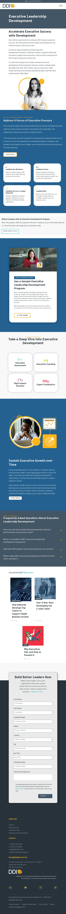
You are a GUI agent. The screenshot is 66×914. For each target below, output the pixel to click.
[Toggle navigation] (61, 6)
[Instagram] (40, 887)
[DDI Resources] (55, 887)
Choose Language (35, 1)
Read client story (10, 231)
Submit (45, 796)
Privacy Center (14, 904)
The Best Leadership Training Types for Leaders (25, 862)
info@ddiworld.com (16, 850)
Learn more (10, 154)
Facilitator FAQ (14, 830)
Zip (15, 744)
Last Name (18, 708)
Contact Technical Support (18, 852)
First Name (18, 699)
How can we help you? (22, 772)
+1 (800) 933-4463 (36, 692)
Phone (16, 726)
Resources (28, 573)
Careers (11, 825)
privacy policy (19, 789)
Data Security (13, 828)
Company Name (19, 762)
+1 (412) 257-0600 (15, 847)
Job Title (17, 753)
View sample (22, 315)
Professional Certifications (18, 833)
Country (16, 735)
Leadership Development (17, 865)
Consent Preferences (28, 904)
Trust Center (43, 904)
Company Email (19, 717)
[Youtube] (25, 887)
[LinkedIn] (10, 887)
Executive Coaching (15, 867)
